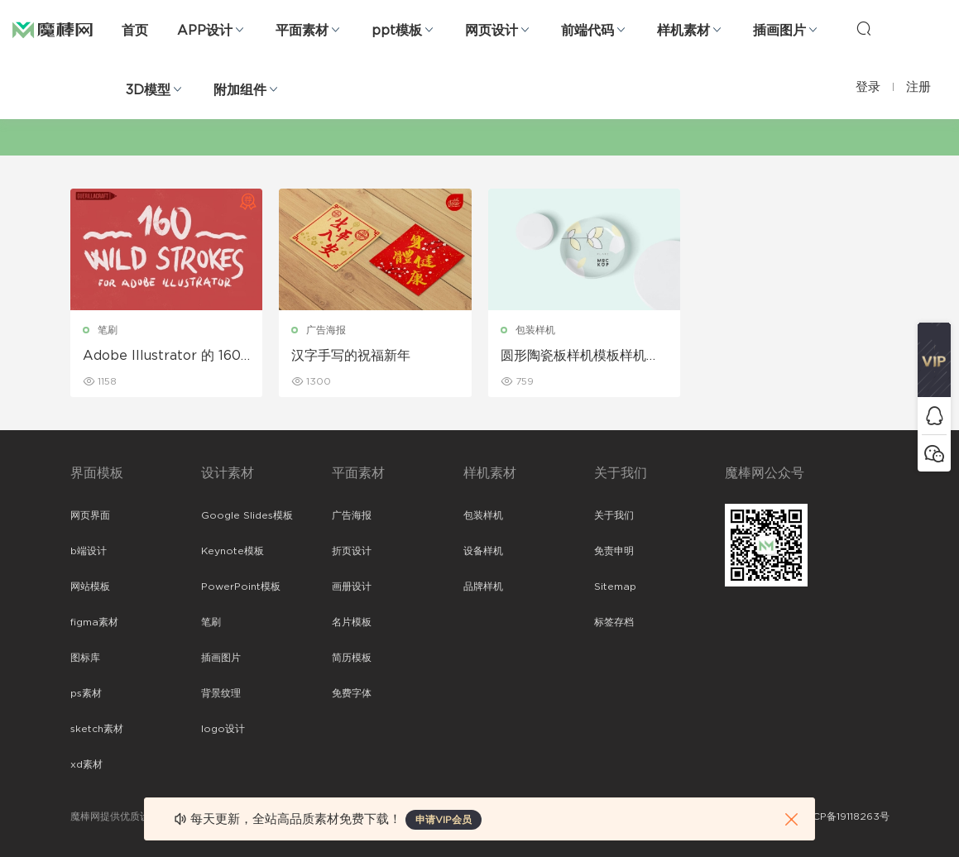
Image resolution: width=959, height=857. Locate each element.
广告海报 (326, 330)
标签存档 (614, 622)
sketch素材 (96, 729)
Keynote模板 (232, 551)
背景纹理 (221, 693)
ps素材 (86, 693)
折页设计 (352, 551)
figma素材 (94, 622)
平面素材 (302, 30)
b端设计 (88, 551)
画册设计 (352, 586)
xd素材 (86, 764)
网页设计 (491, 30)
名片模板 (352, 622)
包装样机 (535, 330)
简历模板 (352, 658)
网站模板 (90, 586)
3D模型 (148, 90)
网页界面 (90, 515)
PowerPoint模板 (241, 586)
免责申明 (614, 551)
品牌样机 (483, 586)
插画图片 (779, 30)
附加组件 (239, 90)
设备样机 (483, 551)
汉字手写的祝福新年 (350, 355)
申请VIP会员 (443, 820)
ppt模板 (397, 30)
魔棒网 (52, 29)
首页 (135, 30)
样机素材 (683, 30)
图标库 (85, 658)
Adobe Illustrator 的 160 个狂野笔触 (162, 356)
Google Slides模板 (247, 515)
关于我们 (614, 515)
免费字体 (352, 693)
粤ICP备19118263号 (844, 816)
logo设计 (223, 729)
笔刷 (107, 330)
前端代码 (587, 30)
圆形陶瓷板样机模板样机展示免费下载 (580, 356)
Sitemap (615, 586)
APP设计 (205, 30)
